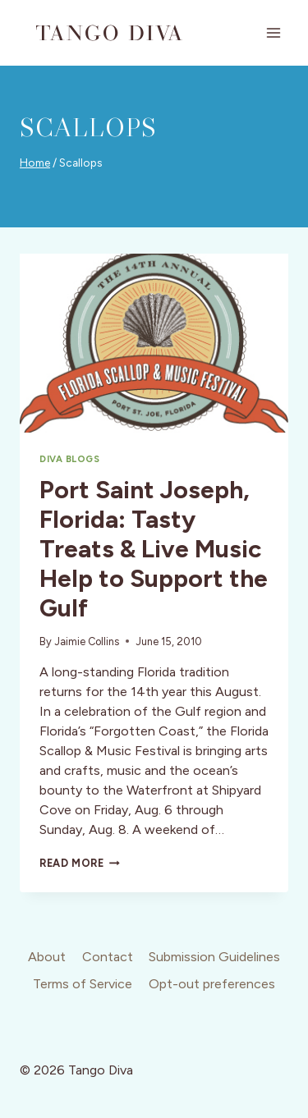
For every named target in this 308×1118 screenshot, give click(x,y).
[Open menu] (273, 32)
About (47, 957)
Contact (107, 957)
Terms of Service (82, 984)
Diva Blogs (69, 459)
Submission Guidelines (214, 957)
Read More (79, 863)
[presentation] (154, 343)
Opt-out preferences (212, 984)
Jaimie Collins (86, 641)
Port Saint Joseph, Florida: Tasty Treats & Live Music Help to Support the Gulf (153, 548)
